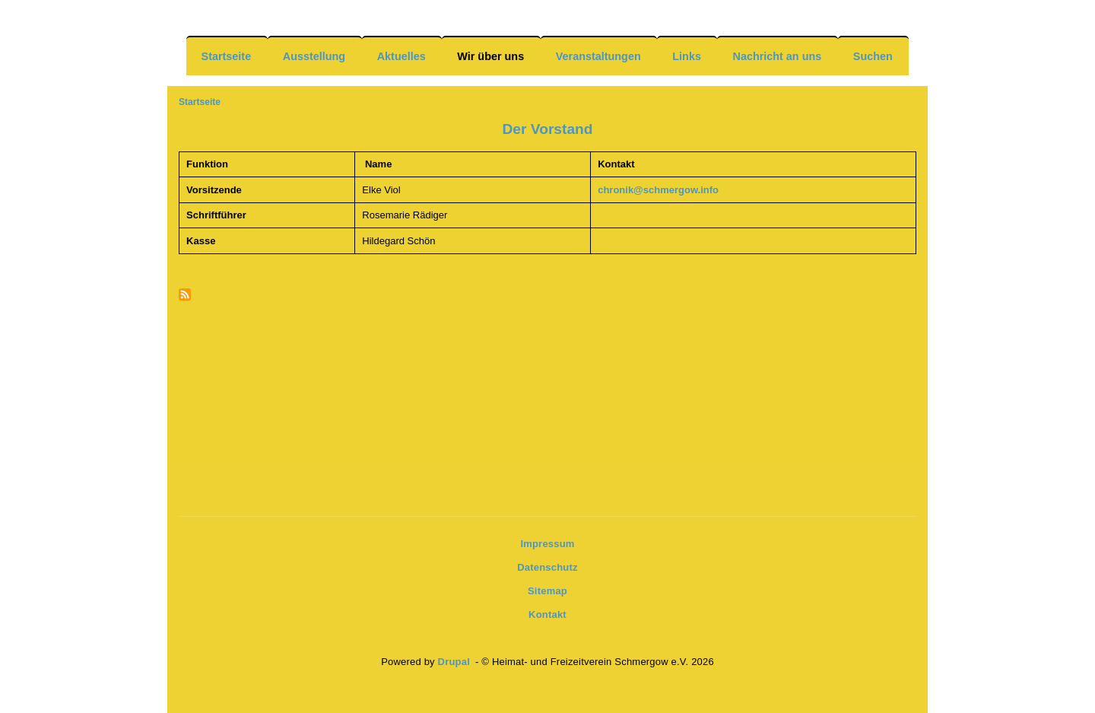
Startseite (227, 56)
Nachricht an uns (776, 56)
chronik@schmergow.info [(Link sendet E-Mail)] (659, 190)
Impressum (547, 543)
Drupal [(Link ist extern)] (455, 661)
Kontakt (547, 614)
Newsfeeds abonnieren (185, 295)
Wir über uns (490, 56)
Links (686, 56)
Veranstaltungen (598, 56)
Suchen (873, 56)
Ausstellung (314, 56)
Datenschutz (547, 567)
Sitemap (547, 591)
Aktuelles (401, 56)
